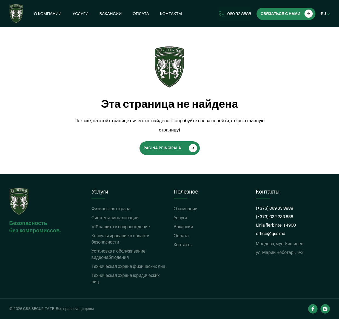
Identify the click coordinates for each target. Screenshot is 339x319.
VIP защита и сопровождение (121, 226)
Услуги (80, 13)
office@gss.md (270, 233)
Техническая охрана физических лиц (129, 266)
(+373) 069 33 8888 (274, 208)
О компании (48, 13)
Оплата (141, 13)
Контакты (171, 13)
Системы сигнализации (115, 217)
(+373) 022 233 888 (274, 216)
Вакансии (110, 13)
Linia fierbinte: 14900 (276, 225)
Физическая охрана (111, 208)
